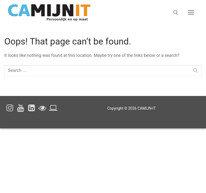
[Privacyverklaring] (42, 107)
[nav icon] (191, 12)
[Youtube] (20, 107)
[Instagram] (9, 107)
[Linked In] (31, 107)
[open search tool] (175, 12)
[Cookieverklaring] (53, 107)
